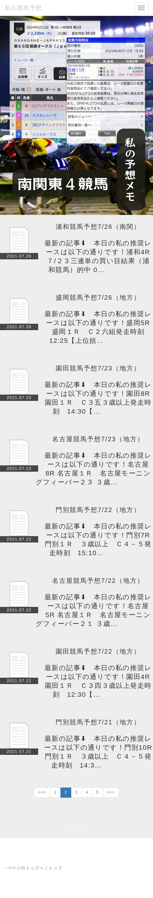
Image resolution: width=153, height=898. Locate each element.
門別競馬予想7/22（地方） (98, 509)
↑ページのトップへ (24, 868)
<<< (42, 792)
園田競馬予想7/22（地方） (98, 651)
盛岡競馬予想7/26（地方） (98, 297)
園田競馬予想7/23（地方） (98, 368)
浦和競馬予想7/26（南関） (98, 226)
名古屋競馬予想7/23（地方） (98, 439)
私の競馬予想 (23, 8)
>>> (111, 792)
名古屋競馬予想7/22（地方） (98, 580)
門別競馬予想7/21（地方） (98, 722)
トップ (55, 868)
